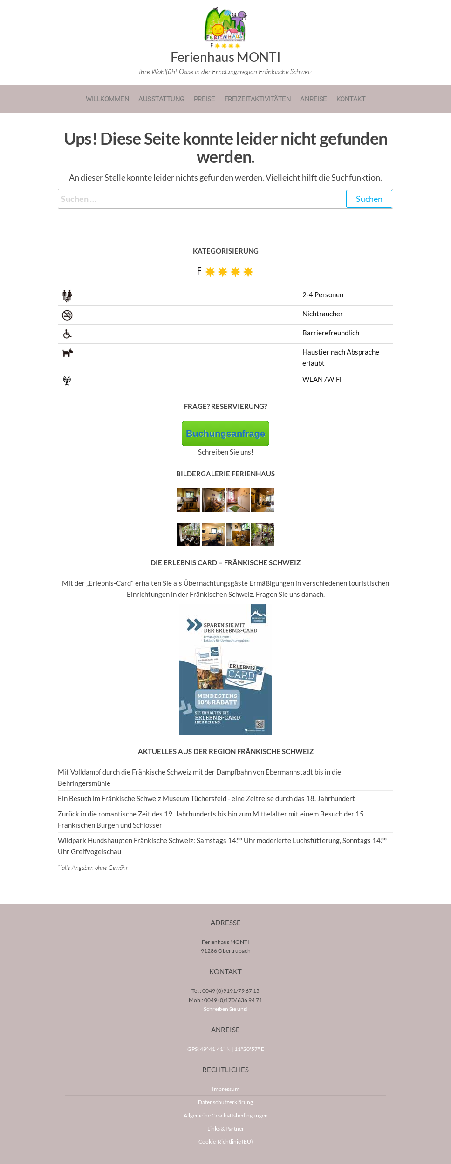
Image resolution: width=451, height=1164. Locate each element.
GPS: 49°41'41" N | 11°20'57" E (225, 1048)
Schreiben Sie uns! (226, 1008)
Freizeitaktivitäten (258, 99)
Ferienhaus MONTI (226, 57)
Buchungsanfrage (225, 433)
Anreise (313, 99)
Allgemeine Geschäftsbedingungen (226, 1115)
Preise (204, 99)
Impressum (225, 1088)
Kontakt (351, 99)
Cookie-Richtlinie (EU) (225, 1141)
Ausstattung (161, 99)
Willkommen (107, 99)
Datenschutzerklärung (225, 1101)
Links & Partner (225, 1128)
